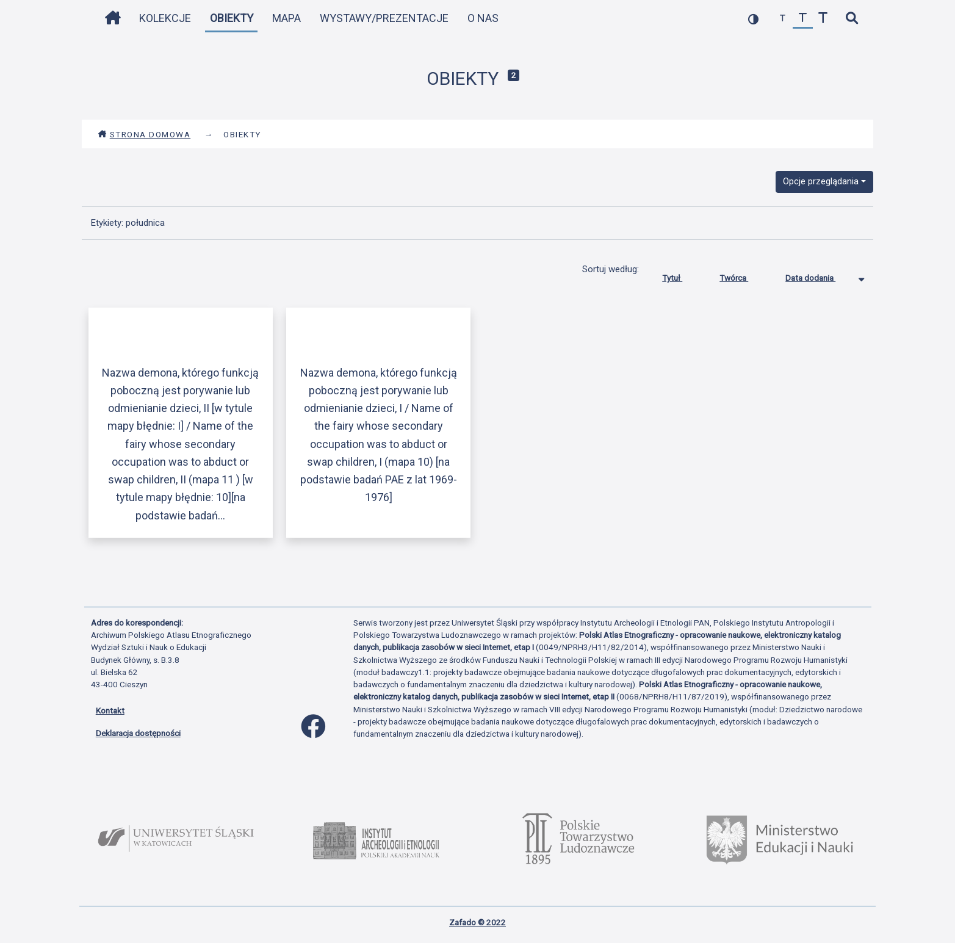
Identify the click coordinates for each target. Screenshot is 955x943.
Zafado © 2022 (477, 922)
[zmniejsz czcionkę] (783, 19)
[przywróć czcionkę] (803, 19)
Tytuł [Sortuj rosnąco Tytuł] (681, 275)
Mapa (286, 18)
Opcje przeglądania (821, 181)
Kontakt (110, 710)
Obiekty (231, 18)
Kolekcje (165, 18)
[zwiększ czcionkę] (823, 19)
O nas (483, 18)
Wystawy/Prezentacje (384, 18)
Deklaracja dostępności (138, 733)
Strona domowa (144, 134)
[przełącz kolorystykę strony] (753, 19)
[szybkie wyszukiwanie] (852, 19)
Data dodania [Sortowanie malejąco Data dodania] (819, 275)
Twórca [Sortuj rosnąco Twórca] (742, 275)
